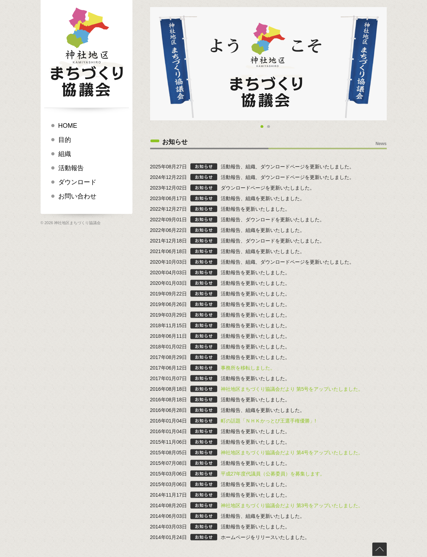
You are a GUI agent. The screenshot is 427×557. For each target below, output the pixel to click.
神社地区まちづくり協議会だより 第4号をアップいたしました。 (292, 452)
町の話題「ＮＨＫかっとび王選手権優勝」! (268, 421)
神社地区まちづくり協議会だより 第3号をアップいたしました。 (292, 505)
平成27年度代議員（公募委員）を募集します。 (273, 474)
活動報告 (71, 168)
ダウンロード (77, 182)
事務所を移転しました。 (248, 368)
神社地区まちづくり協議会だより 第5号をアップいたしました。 (292, 389)
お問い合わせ (77, 196)
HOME (67, 125)
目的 (64, 139)
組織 (64, 153)
